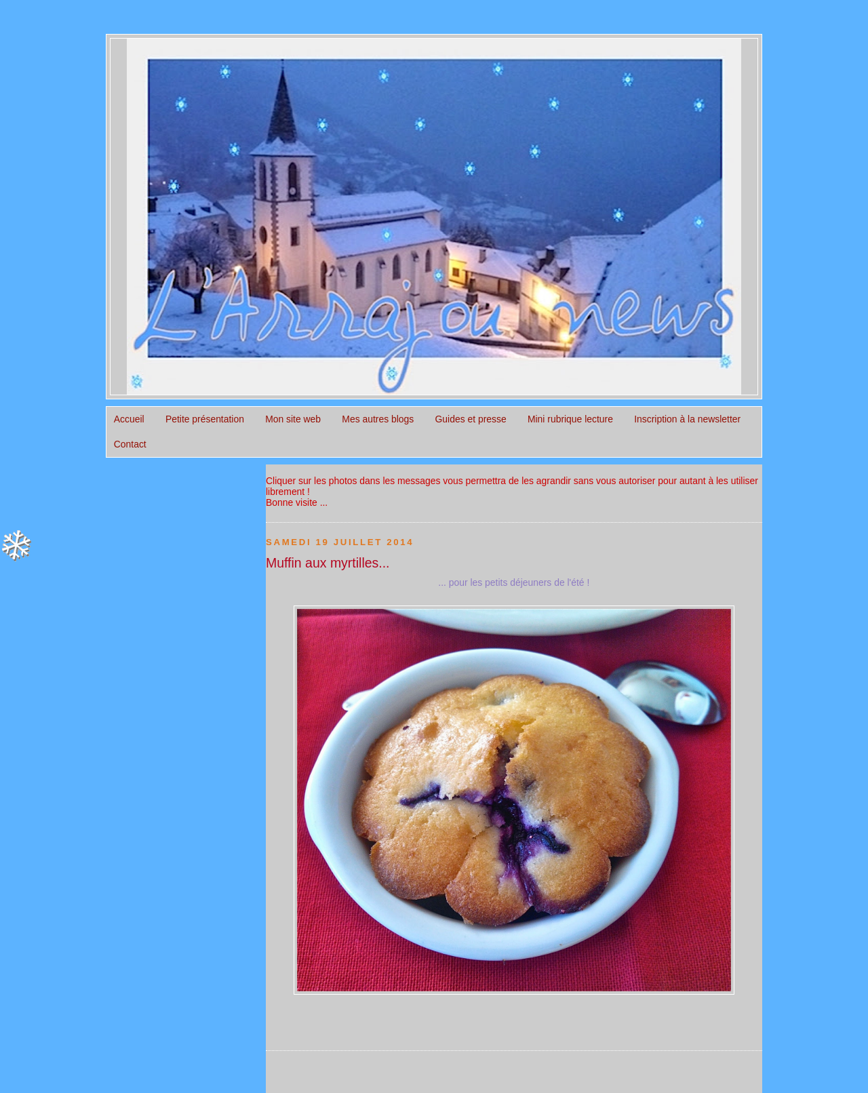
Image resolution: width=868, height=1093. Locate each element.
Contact (130, 444)
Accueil (129, 419)
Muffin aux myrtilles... (327, 562)
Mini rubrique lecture (570, 419)
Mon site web (293, 419)
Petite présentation (204, 419)
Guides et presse (471, 419)
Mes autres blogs (378, 419)
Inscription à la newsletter (687, 419)
